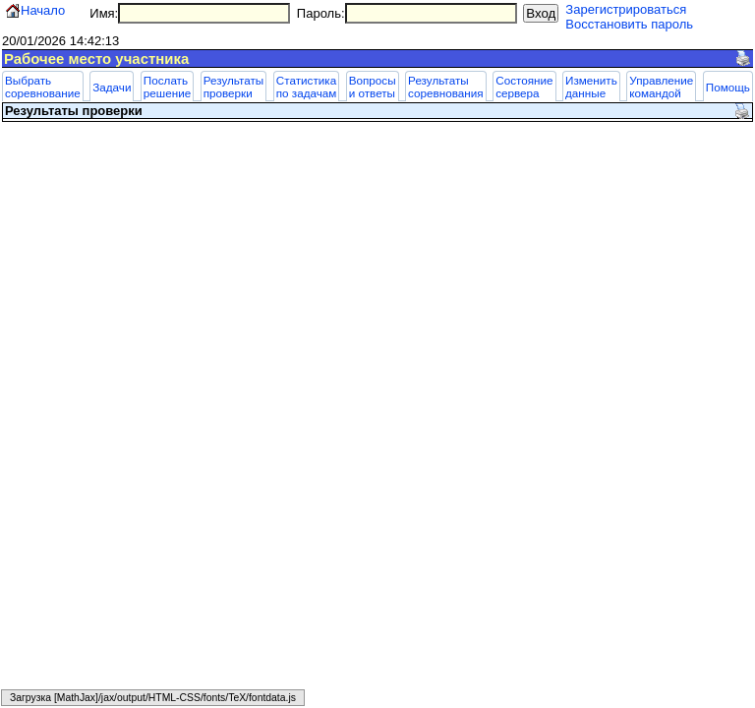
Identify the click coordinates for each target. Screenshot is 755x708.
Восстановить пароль (629, 24)
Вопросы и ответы (372, 86)
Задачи (111, 87)
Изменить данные (591, 86)
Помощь (728, 87)
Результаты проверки (233, 86)
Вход (540, 13)
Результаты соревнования (446, 86)
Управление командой (661, 86)
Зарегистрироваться (625, 9)
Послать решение (167, 86)
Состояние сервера (523, 86)
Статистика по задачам (306, 86)
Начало (43, 10)
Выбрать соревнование (43, 86)
